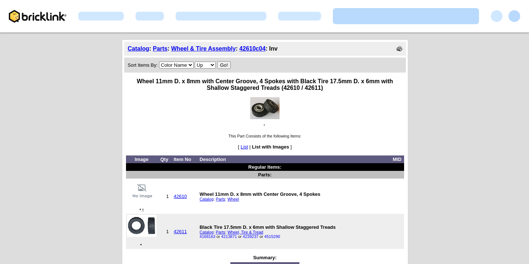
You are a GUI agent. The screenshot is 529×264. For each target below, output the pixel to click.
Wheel (233, 199)
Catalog (139, 48)
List (244, 147)
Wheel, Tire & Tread (245, 232)
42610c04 (253, 48)
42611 (180, 231)
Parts (160, 48)
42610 (180, 196)
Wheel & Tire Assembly (203, 48)
